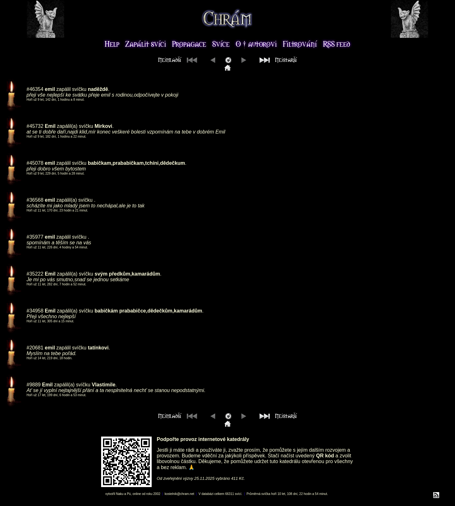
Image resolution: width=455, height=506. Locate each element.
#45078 (35, 163)
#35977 (35, 237)
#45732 (35, 126)
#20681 (35, 347)
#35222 (35, 274)
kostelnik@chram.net (179, 494)
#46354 (35, 89)
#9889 (34, 384)
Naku (119, 494)
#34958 (35, 310)
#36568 (35, 200)
